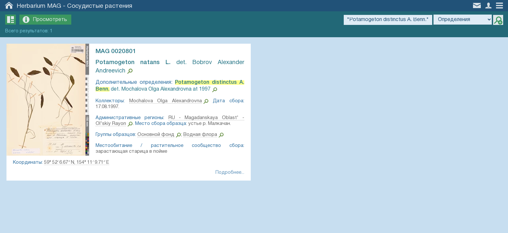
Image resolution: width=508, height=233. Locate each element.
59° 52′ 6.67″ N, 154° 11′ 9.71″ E (76, 162)
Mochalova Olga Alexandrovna (165, 101)
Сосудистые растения (99, 6)
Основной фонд (155, 134)
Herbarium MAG (39, 6)
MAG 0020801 (116, 51)
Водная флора (200, 134)
